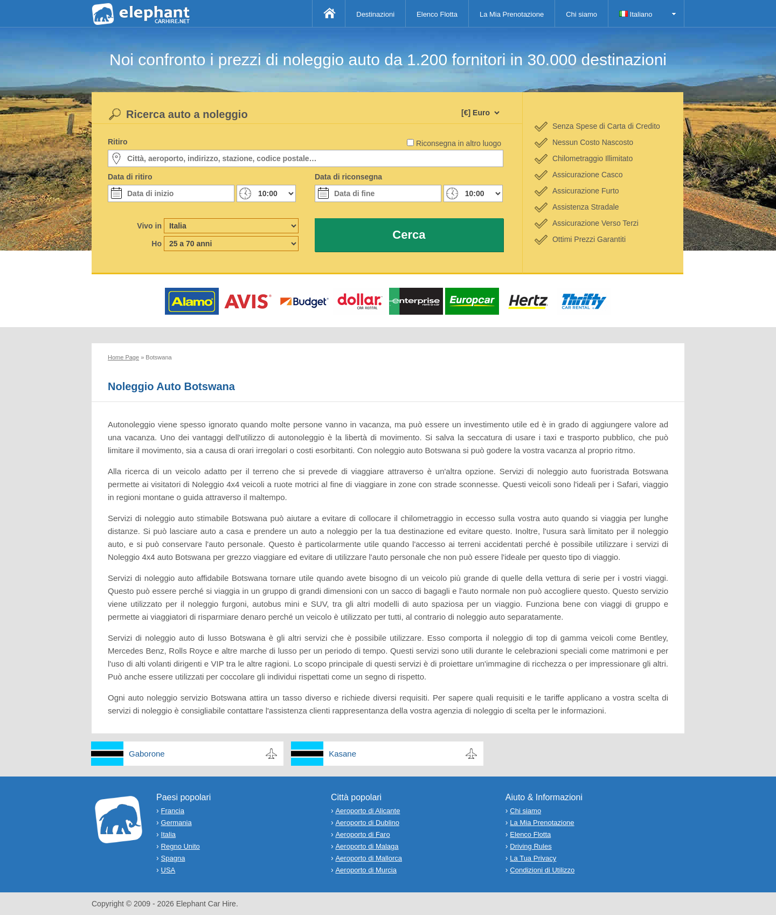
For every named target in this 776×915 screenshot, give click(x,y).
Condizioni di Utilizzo (542, 870)
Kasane (342, 753)
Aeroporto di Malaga (366, 846)
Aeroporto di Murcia (365, 870)
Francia (172, 811)
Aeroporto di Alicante (367, 811)
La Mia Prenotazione (512, 14)
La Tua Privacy (533, 858)
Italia (168, 834)
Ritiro (118, 141)
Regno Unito (180, 846)
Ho (156, 243)
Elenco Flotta (437, 14)
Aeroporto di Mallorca (368, 858)
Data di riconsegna (348, 176)
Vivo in (149, 225)
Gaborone (147, 753)
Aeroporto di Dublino (367, 823)
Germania (176, 823)
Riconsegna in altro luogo (458, 143)
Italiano (636, 14)
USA (168, 870)
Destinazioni (375, 14)
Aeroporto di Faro (362, 834)
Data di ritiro (130, 176)
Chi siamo (581, 14)
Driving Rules (530, 846)
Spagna (173, 858)
